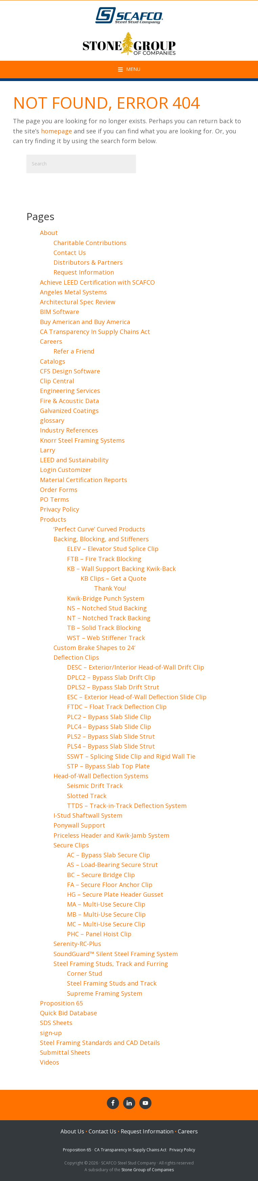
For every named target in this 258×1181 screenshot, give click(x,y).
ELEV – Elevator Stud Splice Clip (113, 549)
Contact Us (69, 252)
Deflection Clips (76, 657)
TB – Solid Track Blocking (104, 628)
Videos (49, 1062)
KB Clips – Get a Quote (113, 578)
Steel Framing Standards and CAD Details (100, 1043)
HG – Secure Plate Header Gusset (115, 894)
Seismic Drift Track (95, 786)
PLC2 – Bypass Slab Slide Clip (109, 717)
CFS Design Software (70, 371)
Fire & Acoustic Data (69, 401)
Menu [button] (133, 69)
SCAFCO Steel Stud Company (129, 13)
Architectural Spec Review (77, 302)
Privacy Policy (59, 509)
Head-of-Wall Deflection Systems (100, 776)
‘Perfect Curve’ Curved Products (99, 529)
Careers (51, 341)
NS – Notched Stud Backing (107, 608)
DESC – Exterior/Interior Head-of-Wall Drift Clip (135, 667)
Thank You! (110, 588)
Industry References (69, 430)
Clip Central (57, 381)
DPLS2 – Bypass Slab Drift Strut (113, 687)
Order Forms (58, 489)
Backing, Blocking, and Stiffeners (101, 539)
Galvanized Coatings (69, 410)
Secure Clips (71, 845)
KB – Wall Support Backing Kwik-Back (121, 569)
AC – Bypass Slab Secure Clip (108, 855)
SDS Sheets (56, 1023)
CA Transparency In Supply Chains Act (95, 331)
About (49, 233)
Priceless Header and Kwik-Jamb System (111, 835)
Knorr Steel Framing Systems (82, 440)
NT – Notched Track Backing (108, 618)
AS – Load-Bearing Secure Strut (112, 865)
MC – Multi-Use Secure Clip (106, 924)
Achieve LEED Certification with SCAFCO (97, 282)
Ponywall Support (79, 825)
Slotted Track (87, 796)
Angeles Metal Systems (73, 292)
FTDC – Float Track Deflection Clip (117, 707)
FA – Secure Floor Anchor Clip (110, 885)
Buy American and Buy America (85, 322)
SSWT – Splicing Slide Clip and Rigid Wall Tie (131, 756)
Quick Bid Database (68, 1013)
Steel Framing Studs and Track (112, 983)
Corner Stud (84, 973)
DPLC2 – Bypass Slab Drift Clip (111, 677)
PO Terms (54, 499)
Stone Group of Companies (147, 1170)
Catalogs (52, 361)
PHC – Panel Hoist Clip (99, 934)
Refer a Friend (73, 351)
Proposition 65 (61, 1003)
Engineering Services (70, 391)
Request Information (83, 272)
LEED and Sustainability (74, 460)
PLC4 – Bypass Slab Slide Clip (109, 727)
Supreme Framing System (104, 993)
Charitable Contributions (89, 243)
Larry (47, 450)
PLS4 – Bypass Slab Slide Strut (111, 746)
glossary (52, 420)
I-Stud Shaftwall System (87, 815)
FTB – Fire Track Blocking (104, 559)
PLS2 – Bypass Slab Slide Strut (111, 736)
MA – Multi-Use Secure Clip (106, 904)
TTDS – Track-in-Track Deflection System (127, 806)
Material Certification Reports (83, 480)
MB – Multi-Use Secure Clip (106, 914)
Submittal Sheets (65, 1052)
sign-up (51, 1033)
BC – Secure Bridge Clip (101, 875)
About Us (72, 1131)
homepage (56, 131)
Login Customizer (65, 470)
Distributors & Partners (88, 262)
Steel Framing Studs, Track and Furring (110, 964)
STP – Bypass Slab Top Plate (108, 766)
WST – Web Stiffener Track (106, 638)
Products (53, 519)
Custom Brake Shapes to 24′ (94, 648)
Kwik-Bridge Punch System (105, 598)
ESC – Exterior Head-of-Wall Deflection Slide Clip (137, 697)
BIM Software (59, 312)
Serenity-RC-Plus (77, 944)
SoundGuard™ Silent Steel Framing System (115, 954)
